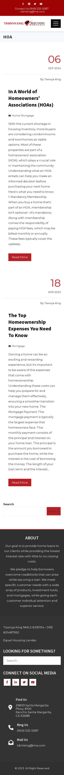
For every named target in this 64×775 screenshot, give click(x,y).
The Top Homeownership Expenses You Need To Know (29, 325)
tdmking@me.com (33, 11)
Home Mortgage (23, 115)
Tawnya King (52, 79)
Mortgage (18, 346)
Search (8, 504)
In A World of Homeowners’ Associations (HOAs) (30, 98)
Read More (20, 257)
